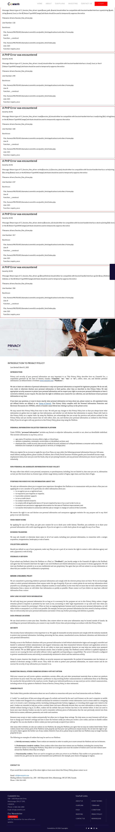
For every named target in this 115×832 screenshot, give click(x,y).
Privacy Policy (97, 814)
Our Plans (60, 4)
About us (79, 801)
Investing (73, 4)
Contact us (80, 818)
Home (39, 4)
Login (101, 4)
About (49, 4)
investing (79, 814)
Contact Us (86, 4)
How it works (97, 801)
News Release (96, 818)
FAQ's (78, 810)
